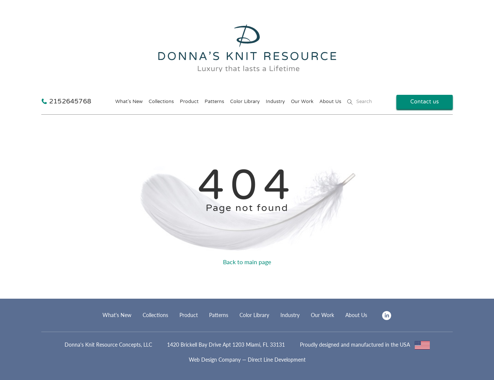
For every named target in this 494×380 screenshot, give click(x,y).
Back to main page (247, 262)
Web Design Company (215, 359)
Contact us (424, 102)
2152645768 (70, 101)
